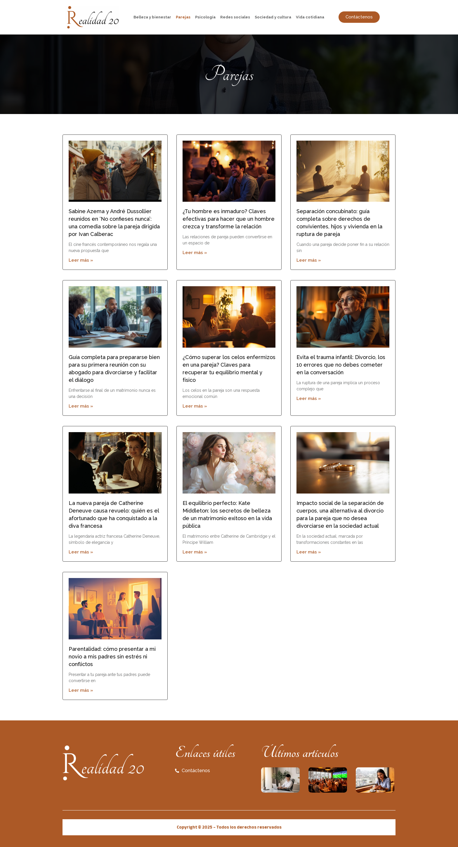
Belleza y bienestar (152, 17)
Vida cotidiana (310, 17)
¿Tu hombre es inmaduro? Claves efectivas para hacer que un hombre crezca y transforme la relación (229, 219)
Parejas (183, 17)
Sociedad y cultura (273, 17)
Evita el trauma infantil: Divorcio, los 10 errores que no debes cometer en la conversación (340, 364)
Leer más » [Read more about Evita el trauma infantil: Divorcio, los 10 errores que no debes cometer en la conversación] (308, 398)
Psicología (205, 17)
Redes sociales (235, 17)
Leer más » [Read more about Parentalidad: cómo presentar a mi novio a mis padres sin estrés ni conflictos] (81, 690)
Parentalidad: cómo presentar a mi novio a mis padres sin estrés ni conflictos (112, 656)
